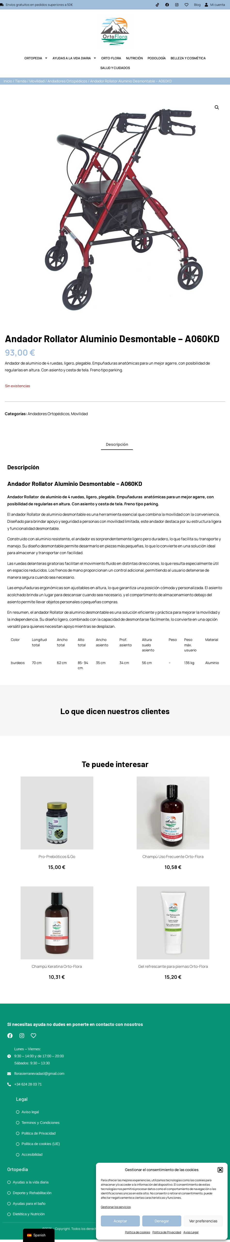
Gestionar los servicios (116, 1207)
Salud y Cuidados (115, 68)
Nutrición (134, 58)
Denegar (162, 1221)
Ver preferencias (203, 1221)
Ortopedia (36, 58)
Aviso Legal (190, 1232)
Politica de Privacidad (166, 1232)
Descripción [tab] (117, 444)
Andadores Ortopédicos (67, 81)
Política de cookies (137, 1232)
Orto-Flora (111, 58)
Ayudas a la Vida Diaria (74, 58)
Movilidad (37, 81)
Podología (157, 58)
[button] (220, 1169)
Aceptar (120, 1221)
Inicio (8, 81)
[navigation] (39, 1235)
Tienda (20, 81)
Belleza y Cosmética (188, 58)
